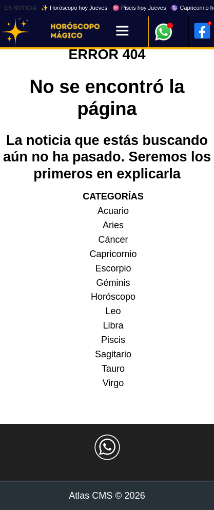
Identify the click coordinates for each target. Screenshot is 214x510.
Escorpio (113, 268)
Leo (113, 311)
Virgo (113, 383)
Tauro (113, 368)
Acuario (113, 211)
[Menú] (122, 31)
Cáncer (113, 239)
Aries (113, 225)
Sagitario (113, 354)
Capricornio (113, 254)
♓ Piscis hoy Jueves (139, 8)
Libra (113, 325)
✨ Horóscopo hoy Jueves (74, 8)
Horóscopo (113, 297)
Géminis (113, 283)
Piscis (113, 340)
